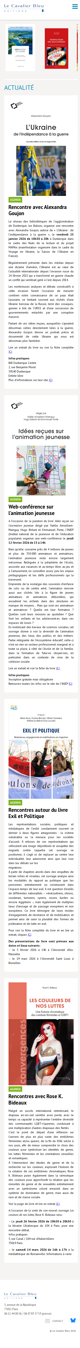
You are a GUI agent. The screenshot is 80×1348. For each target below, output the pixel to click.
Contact (57, 1321)
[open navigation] (75, 6)
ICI (10, 352)
